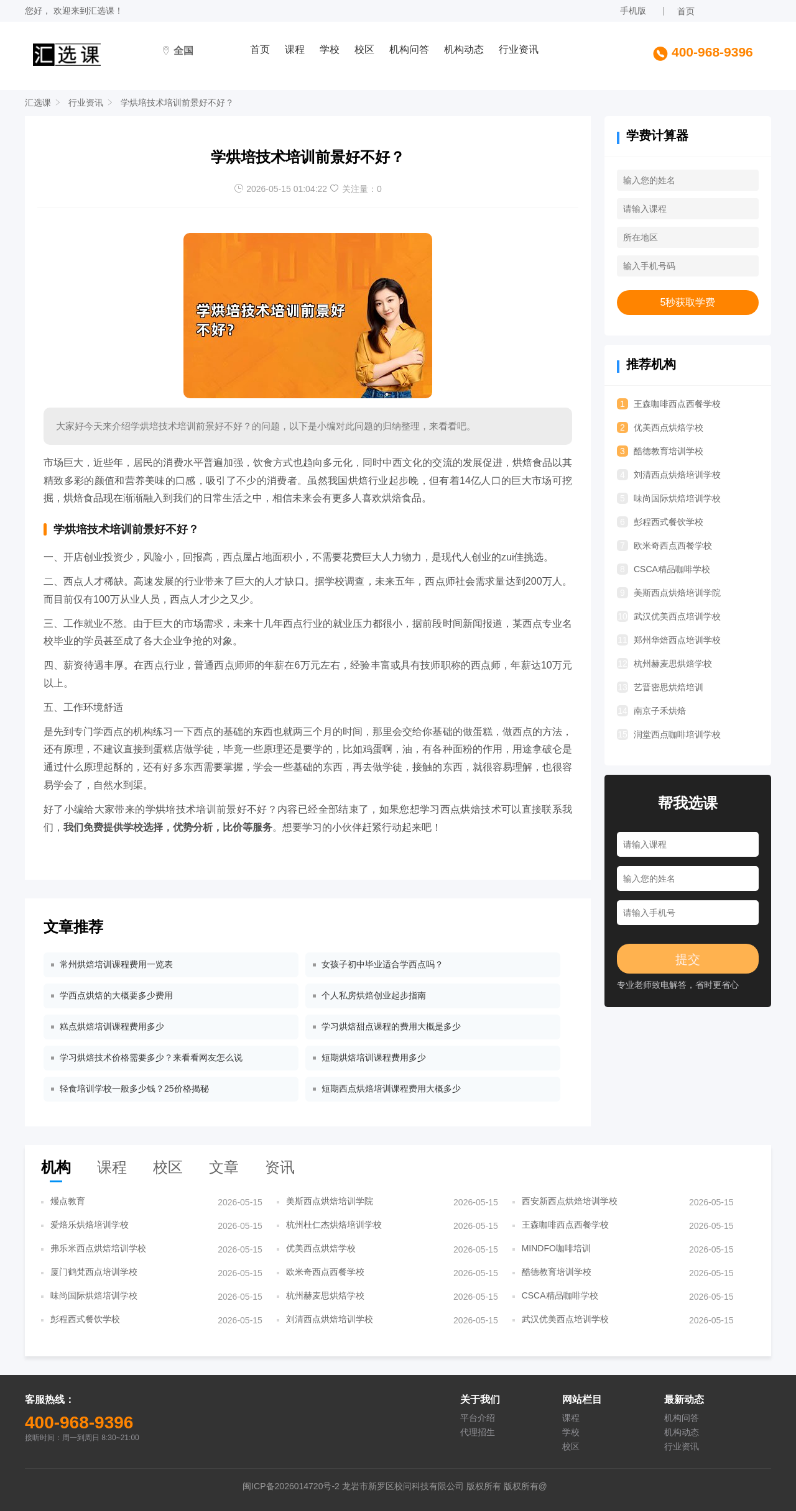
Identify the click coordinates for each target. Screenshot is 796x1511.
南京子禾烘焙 (651, 710)
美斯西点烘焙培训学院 (669, 592)
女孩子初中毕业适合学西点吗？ (382, 964)
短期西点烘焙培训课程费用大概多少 (391, 1088)
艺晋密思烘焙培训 (660, 687)
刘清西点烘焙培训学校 (669, 474)
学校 (330, 49)
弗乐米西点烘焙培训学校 (98, 1248)
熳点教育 (67, 1201)
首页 (686, 11)
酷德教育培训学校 (660, 451)
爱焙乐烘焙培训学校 (89, 1225)
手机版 (633, 11)
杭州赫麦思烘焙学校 (664, 663)
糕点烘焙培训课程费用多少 (112, 1026)
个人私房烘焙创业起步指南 (374, 995)
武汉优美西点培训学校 (669, 616)
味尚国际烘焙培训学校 (669, 498)
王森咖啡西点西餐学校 (669, 403)
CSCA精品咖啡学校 (663, 569)
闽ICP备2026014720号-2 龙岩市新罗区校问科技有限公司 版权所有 (373, 1486)
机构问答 (409, 49)
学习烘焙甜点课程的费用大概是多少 (391, 1026)
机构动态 (464, 49)
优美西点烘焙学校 (660, 427)
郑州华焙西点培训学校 (669, 640)
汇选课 (101, 11)
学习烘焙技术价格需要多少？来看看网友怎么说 (151, 1057)
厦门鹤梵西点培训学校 (93, 1272)
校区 (364, 49)
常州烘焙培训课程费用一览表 (116, 964)
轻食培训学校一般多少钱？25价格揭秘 (134, 1088)
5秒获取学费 (688, 302)
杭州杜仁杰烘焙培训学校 (334, 1225)
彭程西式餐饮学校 (660, 521)
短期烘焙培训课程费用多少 (374, 1057)
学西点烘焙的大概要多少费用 (116, 995)
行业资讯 (519, 49)
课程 (295, 49)
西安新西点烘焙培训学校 (570, 1201)
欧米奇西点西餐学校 (664, 545)
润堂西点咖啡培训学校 (669, 734)
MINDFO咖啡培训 (556, 1248)
